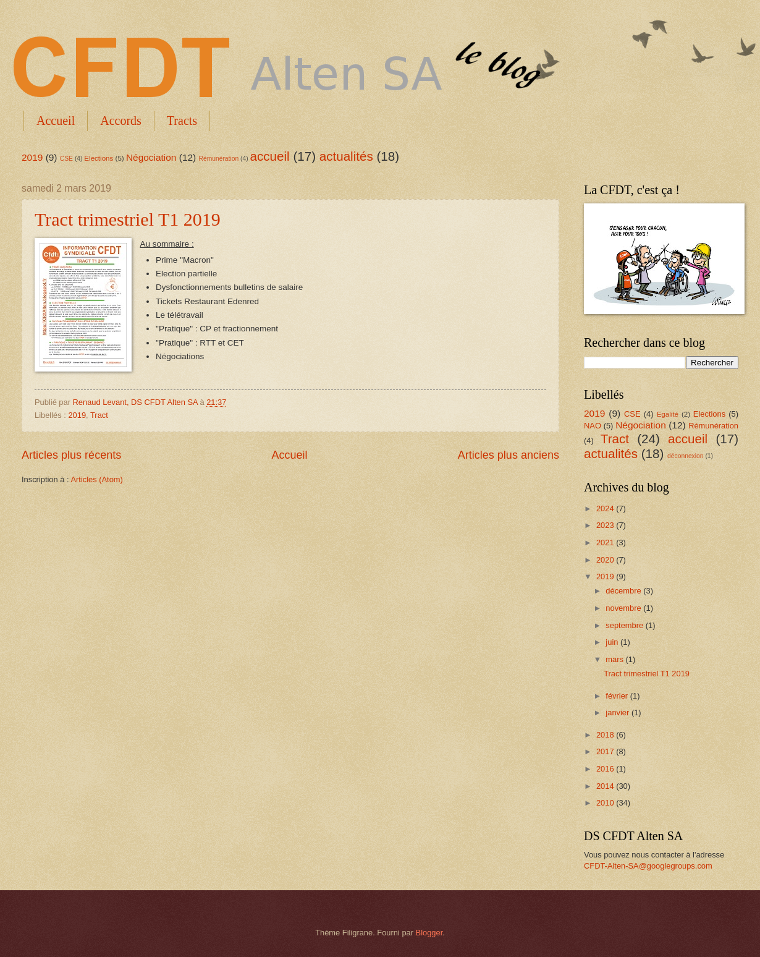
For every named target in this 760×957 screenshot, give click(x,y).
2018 (606, 734)
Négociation (151, 157)
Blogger (429, 932)
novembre (624, 608)
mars (615, 659)
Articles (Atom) (96, 479)
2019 (32, 157)
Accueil (55, 120)
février (618, 695)
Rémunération (219, 158)
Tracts (182, 120)
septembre (625, 625)
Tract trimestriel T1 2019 (128, 219)
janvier (618, 712)
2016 (606, 768)
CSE (66, 158)
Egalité (667, 414)
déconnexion (685, 456)
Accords (120, 120)
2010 (606, 802)
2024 (606, 508)
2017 (606, 751)
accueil (270, 156)
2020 (606, 559)
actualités (346, 156)
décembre (624, 590)
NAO (592, 425)
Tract (99, 415)
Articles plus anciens (508, 455)
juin (613, 642)
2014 (606, 786)
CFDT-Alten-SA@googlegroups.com (648, 865)
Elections (98, 158)
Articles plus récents (71, 455)
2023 (606, 525)
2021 (606, 542)
